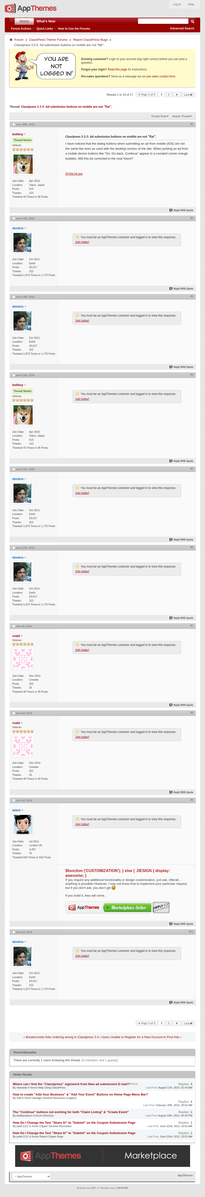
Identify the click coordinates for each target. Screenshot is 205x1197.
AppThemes (185, 1175)
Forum (19, 39)
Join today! (82, 242)
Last (188, 94)
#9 (191, 800)
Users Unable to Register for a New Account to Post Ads (140, 1037)
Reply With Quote (181, 210)
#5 (191, 468)
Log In (177, 4)
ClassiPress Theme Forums (48, 39)
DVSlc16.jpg (74, 174)
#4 (191, 374)
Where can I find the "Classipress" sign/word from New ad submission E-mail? (71, 1084)
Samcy (133, 1083)
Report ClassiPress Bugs (90, 39)
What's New (46, 21)
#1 (191, 124)
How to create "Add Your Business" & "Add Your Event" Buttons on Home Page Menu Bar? (80, 1094)
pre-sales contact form (161, 76)
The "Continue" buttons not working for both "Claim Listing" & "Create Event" (71, 1112)
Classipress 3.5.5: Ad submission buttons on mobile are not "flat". (66, 107)
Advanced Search (182, 28)
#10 (191, 931)
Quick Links (45, 28)
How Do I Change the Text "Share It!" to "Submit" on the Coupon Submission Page (74, 1122)
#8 (191, 712)
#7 (191, 625)
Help (191, 4)
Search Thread (181, 116)
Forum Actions (21, 28)
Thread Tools (158, 116)
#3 (191, 296)
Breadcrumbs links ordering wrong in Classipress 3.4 (62, 1037)
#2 (191, 218)
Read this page (117, 69)
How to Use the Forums (74, 28)
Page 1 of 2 (148, 94)
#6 (191, 547)
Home (24, 21)
